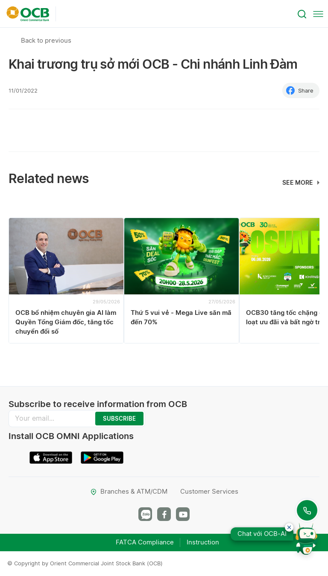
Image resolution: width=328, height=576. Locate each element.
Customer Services (209, 491)
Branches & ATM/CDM (128, 491)
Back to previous (46, 40)
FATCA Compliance (145, 542)
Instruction (203, 542)
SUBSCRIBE (119, 418)
